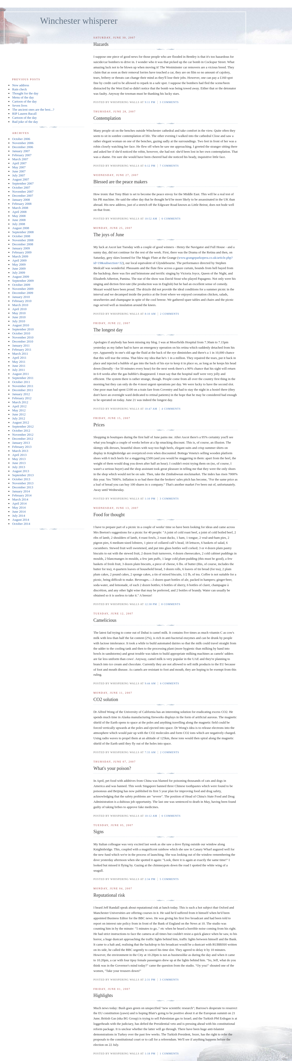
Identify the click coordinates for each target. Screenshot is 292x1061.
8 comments (170, 604)
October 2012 (21, 430)
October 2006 (21, 139)
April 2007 (19, 163)
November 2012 (22, 434)
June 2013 (19, 463)
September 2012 (23, 426)
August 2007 (20, 179)
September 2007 (23, 183)
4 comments (171, 408)
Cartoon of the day (24, 101)
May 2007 (19, 167)
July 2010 (18, 321)
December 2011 (22, 390)
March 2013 (20, 451)
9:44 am (150, 683)
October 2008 (21, 236)
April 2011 (19, 357)
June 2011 (19, 366)
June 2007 (19, 171)
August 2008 (20, 228)
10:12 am (151, 815)
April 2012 (19, 406)
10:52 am (151, 218)
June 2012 (19, 414)
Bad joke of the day (25, 122)
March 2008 (20, 208)
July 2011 (18, 370)
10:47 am (151, 408)
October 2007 (21, 187)
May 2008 (19, 216)
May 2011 (19, 362)
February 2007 (21, 155)
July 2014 (18, 515)
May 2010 (19, 313)
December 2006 (22, 147)
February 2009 (21, 252)
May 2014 (19, 507)
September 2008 (23, 232)
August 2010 (20, 325)
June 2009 (19, 268)
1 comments (169, 1053)
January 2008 (21, 200)
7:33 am (150, 752)
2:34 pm (150, 879)
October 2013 (21, 479)
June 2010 (19, 317)
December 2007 (22, 195)
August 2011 (20, 374)
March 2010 (20, 305)
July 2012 (18, 418)
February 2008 (21, 204)
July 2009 (18, 272)
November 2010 (22, 337)
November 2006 (22, 143)
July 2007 (18, 175)
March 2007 (20, 159)
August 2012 (20, 422)
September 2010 (23, 329)
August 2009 (20, 276)
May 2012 (19, 410)
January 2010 (21, 297)
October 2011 (21, 382)
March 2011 (20, 353)
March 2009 (20, 256)
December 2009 (22, 293)
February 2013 (21, 447)
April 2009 (19, 260)
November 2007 (22, 191)
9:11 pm (150, 102)
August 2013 (20, 471)
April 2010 (19, 309)
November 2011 (22, 386)
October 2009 (21, 285)
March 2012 (20, 402)
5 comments (169, 879)
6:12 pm (150, 165)
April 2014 (19, 503)
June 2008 (19, 220)
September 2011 (22, 378)
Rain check (19, 89)
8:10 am (150, 313)
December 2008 (22, 244)
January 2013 (21, 443)
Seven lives (19, 105)
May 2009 (19, 264)
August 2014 (20, 520)
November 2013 (22, 483)
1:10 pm (150, 498)
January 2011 (21, 345)
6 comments (171, 218)
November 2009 (22, 289)
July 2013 (18, 467)
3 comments (169, 102)
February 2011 (21, 349)
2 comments (169, 313)
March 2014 (20, 499)
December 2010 (22, 341)
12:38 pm (151, 604)
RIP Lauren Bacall (24, 113)
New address (20, 85)
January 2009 (21, 248)
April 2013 (19, 455)
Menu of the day (23, 97)
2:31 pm (150, 979)
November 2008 (22, 240)
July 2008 (18, 224)
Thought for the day (25, 93)
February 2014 (21, 495)
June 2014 (19, 511)
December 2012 (22, 439)
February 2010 (21, 301)
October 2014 (21, 524)
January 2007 (21, 151)
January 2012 (21, 394)
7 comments (169, 165)
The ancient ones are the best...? (33, 109)
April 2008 (19, 212)
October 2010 (21, 333)
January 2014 (21, 491)
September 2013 (23, 475)
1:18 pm (150, 1053)
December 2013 (22, 487)
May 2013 (19, 459)
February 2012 (21, 398)
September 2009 (23, 281)
